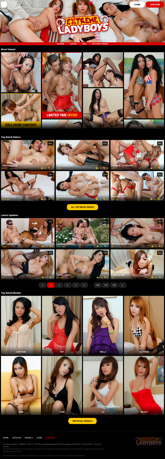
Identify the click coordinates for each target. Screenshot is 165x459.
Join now (155, 4)
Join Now (50, 438)
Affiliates (22, 444)
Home (6, 438)
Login (137, 4)
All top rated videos (82, 207)
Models (29, 438)
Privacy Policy (87, 444)
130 (97, 285)
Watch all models (82, 421)
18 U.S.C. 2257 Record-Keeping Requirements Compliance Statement (53, 444)
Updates (16, 438)
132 (114, 285)
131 (106, 285)
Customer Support (10, 444)
